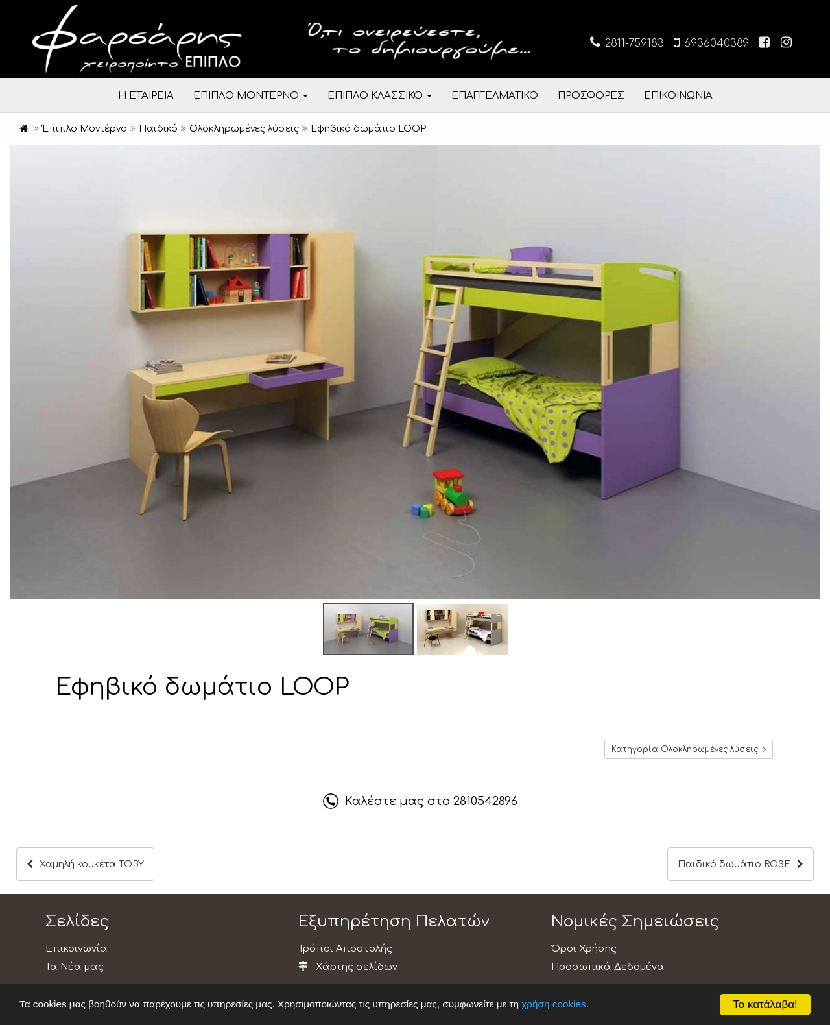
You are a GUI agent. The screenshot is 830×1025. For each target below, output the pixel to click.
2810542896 (485, 801)
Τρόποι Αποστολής (345, 948)
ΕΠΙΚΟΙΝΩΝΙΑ (678, 95)
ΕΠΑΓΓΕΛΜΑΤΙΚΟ (494, 95)
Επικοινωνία (76, 948)
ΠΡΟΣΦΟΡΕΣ (591, 95)
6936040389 (711, 42)
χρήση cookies (553, 1003)
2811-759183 (627, 42)
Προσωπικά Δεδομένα (608, 966)
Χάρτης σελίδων (347, 966)
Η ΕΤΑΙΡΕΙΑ (146, 95)
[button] (808, 156)
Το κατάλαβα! (765, 1004)
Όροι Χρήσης (584, 948)
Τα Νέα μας (74, 966)
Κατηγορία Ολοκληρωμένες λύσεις (688, 749)
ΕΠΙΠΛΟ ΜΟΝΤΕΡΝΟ (250, 95)
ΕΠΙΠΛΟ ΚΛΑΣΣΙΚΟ (379, 95)
